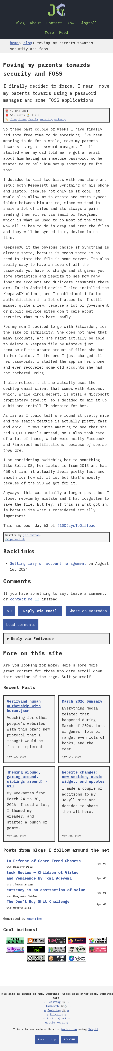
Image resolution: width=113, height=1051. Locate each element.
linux (22, 119)
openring (34, 918)
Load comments (20, 624)
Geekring (54, 1010)
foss (13, 119)
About (35, 22)
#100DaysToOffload (76, 525)
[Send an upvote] (9, 611)
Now (70, 22)
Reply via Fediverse (32, 638)
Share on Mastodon (88, 610)
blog (27, 42)
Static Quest (56, 1018)
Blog (20, 22)
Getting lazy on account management (48, 563)
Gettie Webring (56, 1022)
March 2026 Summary (82, 701)
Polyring (56, 1014)
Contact (54, 22)
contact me (21, 599)
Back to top (47, 1039)
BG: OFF (69, 1039)
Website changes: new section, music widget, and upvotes (83, 777)
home (14, 42)
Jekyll (93, 1029)
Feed (63, 32)
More (49, 32)
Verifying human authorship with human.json (24, 706)
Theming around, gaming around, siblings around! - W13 (27, 779)
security (46, 119)
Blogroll (88, 22)
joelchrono (31, 535)
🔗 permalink (15, 539)
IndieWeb (52, 1006)
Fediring (54, 1002)
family (33, 119)
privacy (60, 119)
